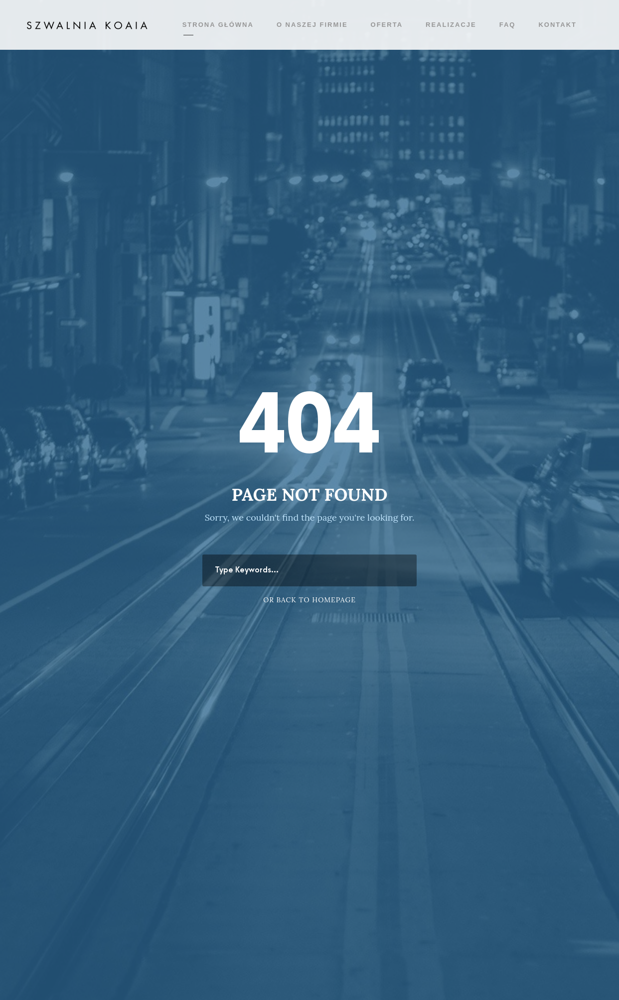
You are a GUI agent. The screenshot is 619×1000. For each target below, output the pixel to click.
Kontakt (557, 24)
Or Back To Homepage (309, 599)
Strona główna (218, 24)
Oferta (387, 24)
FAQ (507, 24)
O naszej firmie (312, 24)
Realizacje (451, 24)
